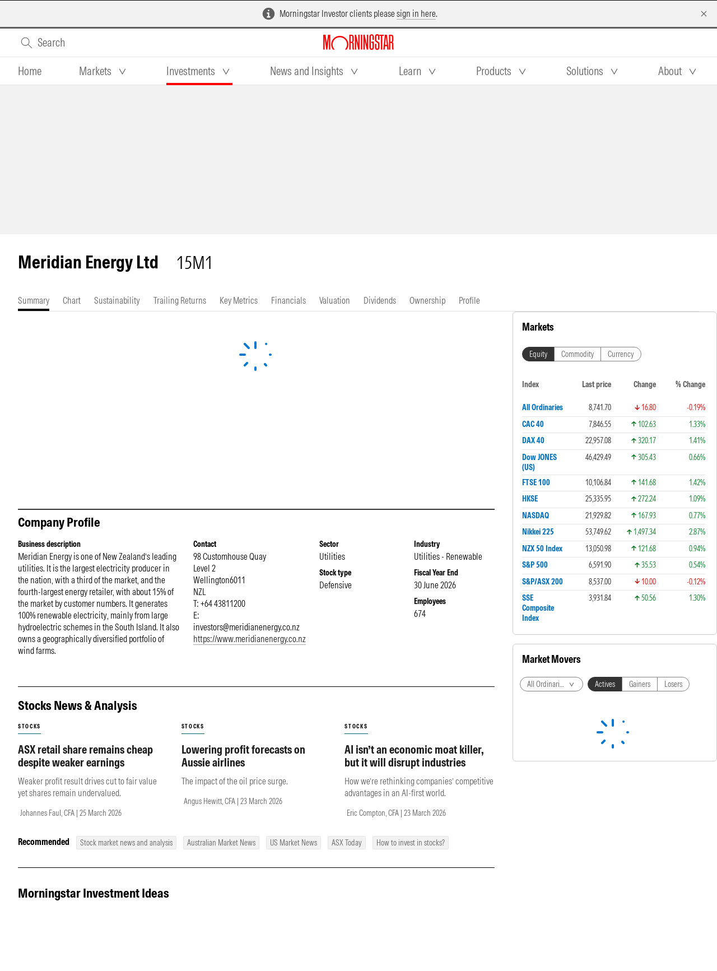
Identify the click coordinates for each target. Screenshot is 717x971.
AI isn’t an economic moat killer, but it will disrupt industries (414, 756)
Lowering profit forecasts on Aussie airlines (243, 756)
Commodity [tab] (577, 354)
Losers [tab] (673, 684)
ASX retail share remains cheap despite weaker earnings (85, 756)
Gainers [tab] (639, 684)
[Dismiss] (704, 14)
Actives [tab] (605, 684)
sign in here (416, 13)
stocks (29, 726)
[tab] (29, 71)
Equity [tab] (538, 354)
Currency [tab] (621, 354)
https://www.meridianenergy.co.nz (249, 638)
